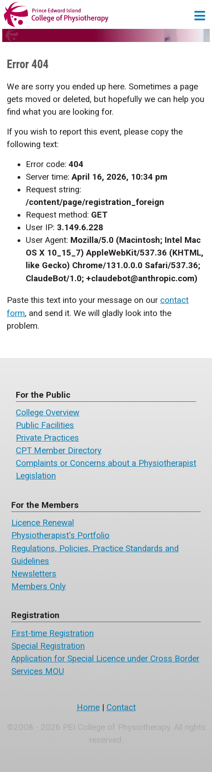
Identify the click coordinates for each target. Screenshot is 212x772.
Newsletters (33, 574)
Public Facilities (45, 425)
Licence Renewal (42, 523)
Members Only (38, 586)
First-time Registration (52, 633)
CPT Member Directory (58, 451)
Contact (121, 707)
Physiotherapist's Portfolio (60, 535)
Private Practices (47, 438)
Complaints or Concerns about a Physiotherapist (106, 463)
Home (88, 707)
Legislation (36, 476)
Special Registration (48, 646)
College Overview (47, 413)
